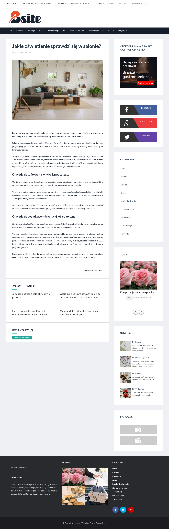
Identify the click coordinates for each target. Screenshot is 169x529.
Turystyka (122, 30)
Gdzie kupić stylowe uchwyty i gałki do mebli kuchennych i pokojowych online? (80, 295)
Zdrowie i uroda (76, 30)
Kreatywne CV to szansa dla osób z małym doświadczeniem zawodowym (74, 3)
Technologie (93, 30)
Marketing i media (56, 30)
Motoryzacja (108, 30)
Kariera (19, 30)
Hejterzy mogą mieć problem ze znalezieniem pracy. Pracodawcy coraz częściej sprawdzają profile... (148, 3)
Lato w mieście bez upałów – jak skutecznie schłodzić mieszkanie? (29, 312)
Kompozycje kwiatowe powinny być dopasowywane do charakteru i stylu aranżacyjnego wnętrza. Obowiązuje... (37, 3)
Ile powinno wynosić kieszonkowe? (111, 3)
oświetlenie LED (74, 195)
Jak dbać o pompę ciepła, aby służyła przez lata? (31, 295)
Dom (10, 30)
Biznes (41, 30)
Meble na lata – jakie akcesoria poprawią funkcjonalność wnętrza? (81, 312)
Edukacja (30, 30)
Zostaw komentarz (22, 338)
